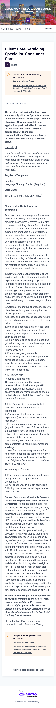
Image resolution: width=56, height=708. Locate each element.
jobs (18, 28)
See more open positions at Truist (28, 670)
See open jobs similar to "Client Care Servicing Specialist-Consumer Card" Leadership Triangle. (30, 88)
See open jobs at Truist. (23, 81)
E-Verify (39, 624)
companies (7, 28)
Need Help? (11, 147)
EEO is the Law (12, 621)
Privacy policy (20, 702)
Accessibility (13, 163)
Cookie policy (33, 702)
